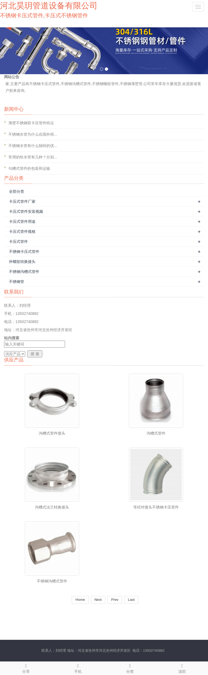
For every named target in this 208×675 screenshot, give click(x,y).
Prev (114, 600)
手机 (78, 668)
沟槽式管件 (156, 433)
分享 (26, 668)
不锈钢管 (16, 281)
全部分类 (16, 191)
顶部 (182, 668)
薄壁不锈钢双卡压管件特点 (31, 123)
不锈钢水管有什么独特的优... (32, 146)
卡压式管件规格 (22, 231)
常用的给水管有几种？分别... (32, 157)
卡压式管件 (18, 241)
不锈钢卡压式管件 (24, 251)
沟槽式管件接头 (52, 433)
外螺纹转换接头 (22, 261)
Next (98, 600)
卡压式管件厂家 (22, 201)
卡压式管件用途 (22, 221)
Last (131, 600)
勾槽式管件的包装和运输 (29, 168)
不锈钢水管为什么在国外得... (32, 134)
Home (80, 600)
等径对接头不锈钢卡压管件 (156, 507)
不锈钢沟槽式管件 (24, 271)
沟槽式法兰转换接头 (52, 507)
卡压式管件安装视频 (26, 211)
